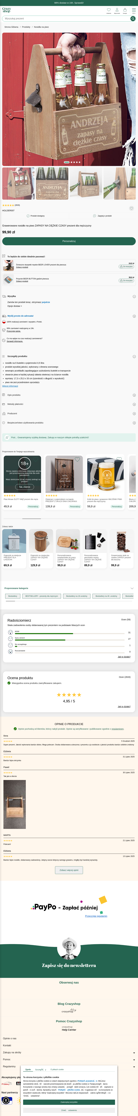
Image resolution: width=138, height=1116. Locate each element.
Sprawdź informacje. (15, 341)
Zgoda (28, 1069)
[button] (67, 162)
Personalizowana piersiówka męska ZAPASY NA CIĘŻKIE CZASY (93, 558)
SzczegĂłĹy (40, 1070)
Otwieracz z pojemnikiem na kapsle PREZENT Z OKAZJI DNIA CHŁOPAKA (63, 480)
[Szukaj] (66, 18)
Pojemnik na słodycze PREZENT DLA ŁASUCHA (12, 557)
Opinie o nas (9, 1038)
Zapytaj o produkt (105, 216)
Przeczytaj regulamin (96, 916)
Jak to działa (124, 657)
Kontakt (7, 1045)
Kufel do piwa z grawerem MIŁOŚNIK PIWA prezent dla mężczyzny (105, 480)
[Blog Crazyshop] (69, 1012)
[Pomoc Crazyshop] (69, 1030)
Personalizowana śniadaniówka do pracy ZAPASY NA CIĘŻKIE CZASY (66, 558)
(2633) (11, 205)
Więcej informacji (10, 386)
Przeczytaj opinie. (14, 331)
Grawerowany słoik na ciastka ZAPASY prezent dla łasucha (121, 557)
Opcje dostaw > (14, 306)
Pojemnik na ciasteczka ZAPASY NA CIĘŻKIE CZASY (40, 557)
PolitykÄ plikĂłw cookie (69, 1090)
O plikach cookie (57, 1069)
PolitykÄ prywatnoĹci (87, 1081)
